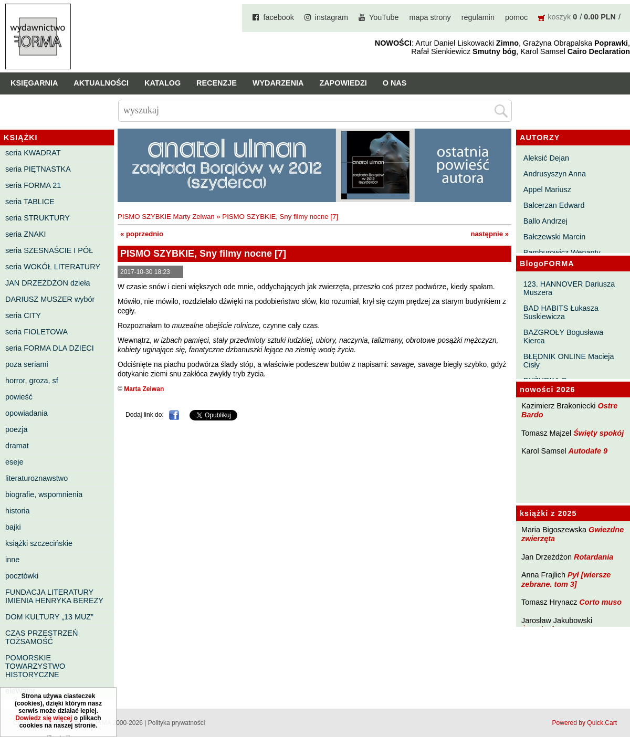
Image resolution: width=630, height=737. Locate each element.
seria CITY (23, 315)
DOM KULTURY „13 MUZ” (49, 617)
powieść (19, 397)
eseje (14, 462)
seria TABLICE (30, 201)
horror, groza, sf (31, 380)
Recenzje (216, 83)
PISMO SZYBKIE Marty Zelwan (166, 216)
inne (12, 559)
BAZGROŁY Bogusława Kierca (563, 336)
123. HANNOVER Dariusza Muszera (569, 288)
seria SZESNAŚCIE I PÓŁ (49, 250)
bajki (13, 527)
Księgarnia (34, 83)
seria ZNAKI (25, 234)
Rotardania (593, 557)
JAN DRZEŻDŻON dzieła (47, 283)
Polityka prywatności (176, 723)
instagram (331, 17)
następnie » (489, 234)
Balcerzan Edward (554, 205)
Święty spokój (598, 433)
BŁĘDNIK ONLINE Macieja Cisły (568, 360)
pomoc (516, 17)
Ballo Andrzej (545, 221)
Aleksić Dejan (546, 158)
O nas (395, 83)
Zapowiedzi (342, 83)
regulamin (478, 17)
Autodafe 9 (588, 451)
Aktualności (101, 83)
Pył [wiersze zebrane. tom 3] (566, 579)
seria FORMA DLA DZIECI (49, 348)
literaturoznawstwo (36, 478)
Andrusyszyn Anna (554, 174)
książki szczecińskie (38, 543)
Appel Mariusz (547, 189)
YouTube (384, 17)
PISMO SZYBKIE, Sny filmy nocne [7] (280, 216)
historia (17, 511)
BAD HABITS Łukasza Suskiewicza (560, 312)
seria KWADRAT (33, 153)
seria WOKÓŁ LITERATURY (52, 266)
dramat (17, 445)
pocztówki (21, 576)
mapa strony (430, 17)
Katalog (162, 83)
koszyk (559, 17)
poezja (16, 429)
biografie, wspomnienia (43, 494)
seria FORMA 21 (33, 185)
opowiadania (26, 413)
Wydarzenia (278, 83)
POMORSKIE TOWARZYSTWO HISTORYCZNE (35, 666)
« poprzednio (141, 234)
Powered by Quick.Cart (584, 723)
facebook (278, 17)
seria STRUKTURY (37, 218)
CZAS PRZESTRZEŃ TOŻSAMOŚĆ (41, 637)
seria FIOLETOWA (36, 332)
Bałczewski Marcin (554, 237)
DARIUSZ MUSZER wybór (49, 299)
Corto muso (600, 602)
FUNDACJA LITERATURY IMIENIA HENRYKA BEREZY (54, 596)
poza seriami (26, 364)
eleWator (20, 691)
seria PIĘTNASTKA (38, 169)
